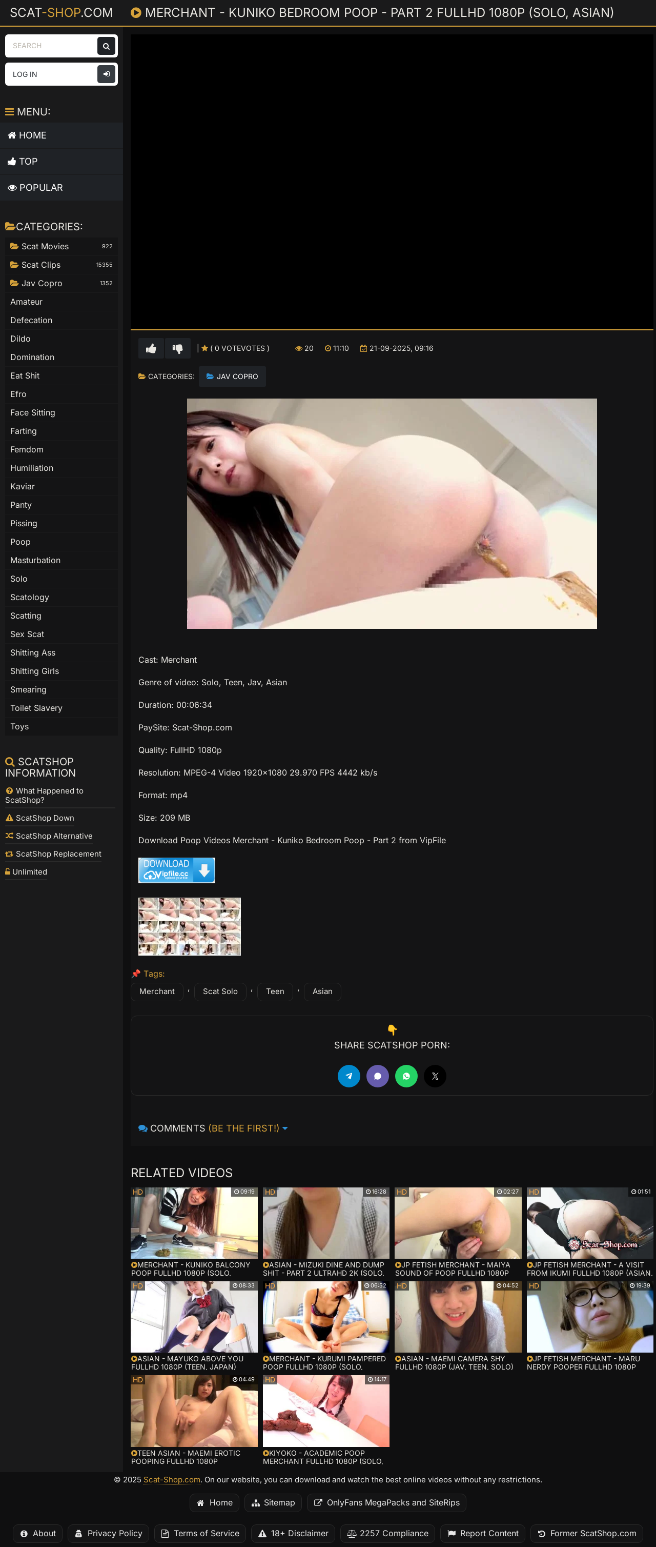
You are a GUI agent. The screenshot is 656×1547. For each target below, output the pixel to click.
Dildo (20, 339)
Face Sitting (32, 413)
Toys (19, 726)
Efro (18, 394)
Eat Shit (24, 376)
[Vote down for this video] (178, 348)
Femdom (27, 449)
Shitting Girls (34, 671)
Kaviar (22, 486)
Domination (32, 357)
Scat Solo (220, 991)
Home (27, 135)
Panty (21, 505)
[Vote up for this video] (151, 348)
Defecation (31, 320)
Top (23, 161)
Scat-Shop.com (172, 1479)
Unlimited (26, 872)
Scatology (29, 597)
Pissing (23, 523)
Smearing (28, 690)
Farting (23, 431)
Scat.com (61, 12)
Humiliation (31, 468)
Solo (19, 579)
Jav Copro (237, 376)
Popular (35, 187)
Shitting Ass (32, 653)
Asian (323, 991)
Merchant (157, 991)
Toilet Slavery (36, 708)
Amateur (26, 302)
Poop (20, 542)
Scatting (26, 616)
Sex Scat (27, 634)
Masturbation (35, 560)
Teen (275, 991)
